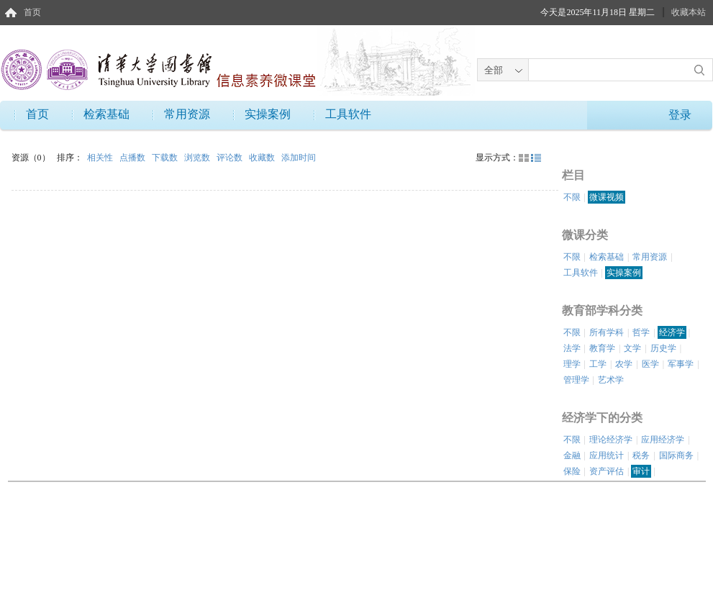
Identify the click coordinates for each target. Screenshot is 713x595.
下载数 (166, 158)
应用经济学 (662, 440)
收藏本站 (688, 12)
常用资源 (187, 114)
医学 (650, 364)
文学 (632, 348)
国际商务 (676, 455)
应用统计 (606, 455)
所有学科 (606, 332)
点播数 (133, 158)
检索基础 (106, 114)
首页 (32, 12)
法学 (572, 348)
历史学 (663, 348)
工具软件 (348, 114)
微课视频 (606, 197)
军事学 (681, 364)
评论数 (231, 158)
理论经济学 (610, 440)
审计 (641, 471)
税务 (641, 455)
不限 (572, 197)
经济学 (672, 332)
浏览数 (198, 158)
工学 (598, 364)
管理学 (576, 380)
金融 (572, 455)
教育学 (602, 348)
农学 (623, 364)
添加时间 (298, 158)
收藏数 (263, 158)
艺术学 (611, 380)
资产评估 (606, 471)
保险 (572, 471)
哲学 (641, 332)
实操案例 (268, 114)
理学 (572, 364)
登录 (679, 115)
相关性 (101, 158)
